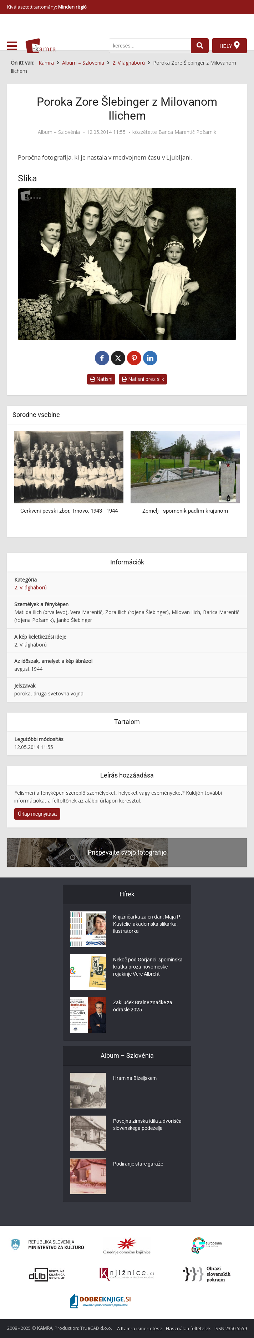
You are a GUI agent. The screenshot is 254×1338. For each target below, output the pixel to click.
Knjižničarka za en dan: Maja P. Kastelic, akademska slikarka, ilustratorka (147, 924)
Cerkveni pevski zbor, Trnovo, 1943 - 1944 (69, 511)
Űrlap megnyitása (37, 814)
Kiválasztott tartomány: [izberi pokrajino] (47, 7)
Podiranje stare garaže (138, 1164)
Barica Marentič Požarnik (187, 132)
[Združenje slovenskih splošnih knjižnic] (126, 1274)
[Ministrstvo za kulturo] (47, 1245)
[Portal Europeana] (206, 1246)
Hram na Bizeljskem (135, 1078)
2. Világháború (30, 587)
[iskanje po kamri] (150, 45)
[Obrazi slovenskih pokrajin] (206, 1274)
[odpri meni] (12, 46)
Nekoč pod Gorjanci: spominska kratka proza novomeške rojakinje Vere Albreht (148, 967)
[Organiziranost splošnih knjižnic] (127, 1246)
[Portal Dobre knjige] (100, 1301)
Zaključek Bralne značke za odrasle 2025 (142, 1006)
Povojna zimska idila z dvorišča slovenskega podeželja (147, 1124)
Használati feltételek (188, 1328)
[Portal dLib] (47, 1274)
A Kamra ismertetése (139, 1328)
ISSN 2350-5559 (230, 1328)
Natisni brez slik (143, 379)
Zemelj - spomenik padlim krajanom (185, 511)
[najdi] (200, 45)
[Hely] (229, 45)
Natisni (101, 379)
